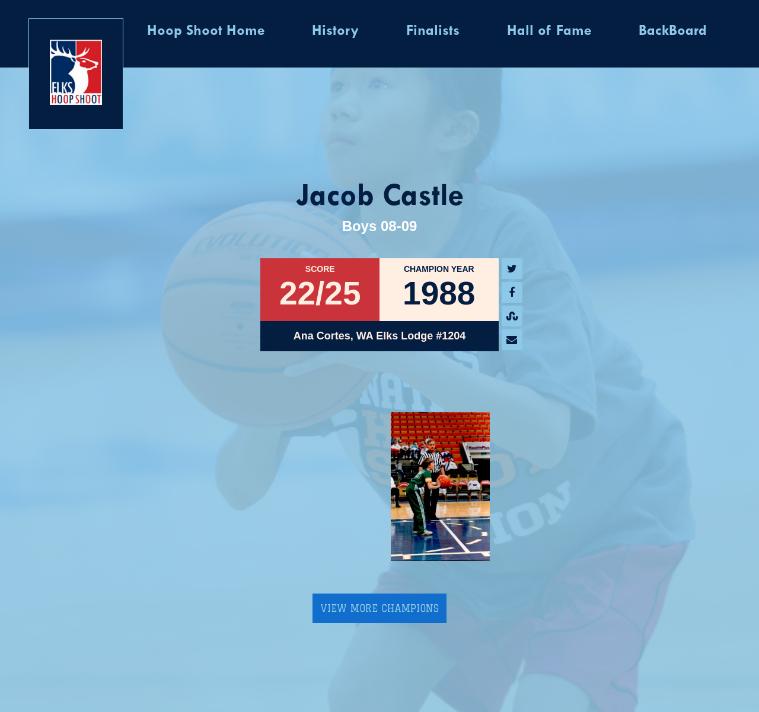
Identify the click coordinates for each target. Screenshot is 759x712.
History (335, 31)
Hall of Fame (549, 31)
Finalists (433, 31)
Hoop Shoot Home (205, 31)
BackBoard (673, 31)
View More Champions (379, 608)
